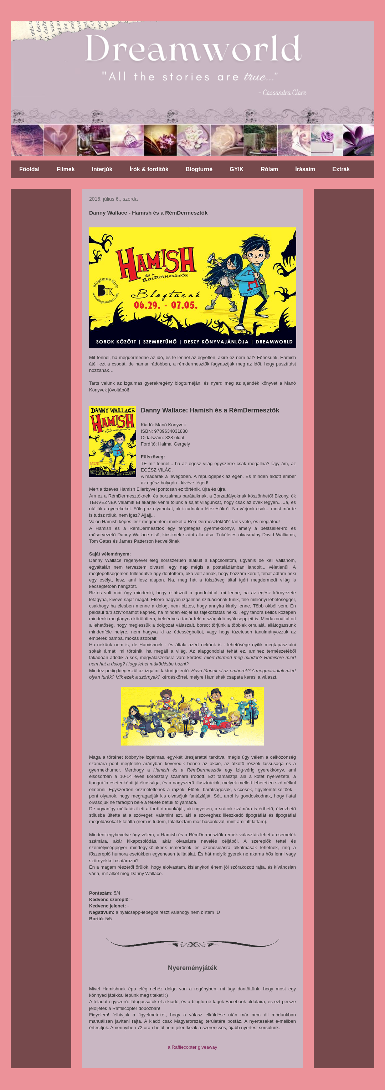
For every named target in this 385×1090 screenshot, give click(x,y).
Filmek (66, 169)
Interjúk (102, 169)
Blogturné (199, 169)
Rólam (269, 169)
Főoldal (29, 169)
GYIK (236, 169)
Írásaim (305, 169)
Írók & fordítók (148, 169)
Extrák (341, 169)
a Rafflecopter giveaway (192, 1047)
